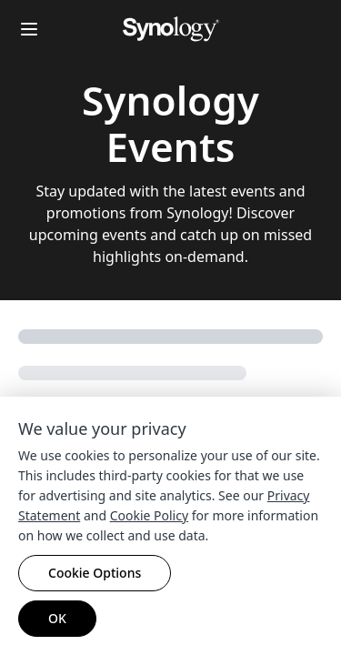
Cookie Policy (149, 515)
